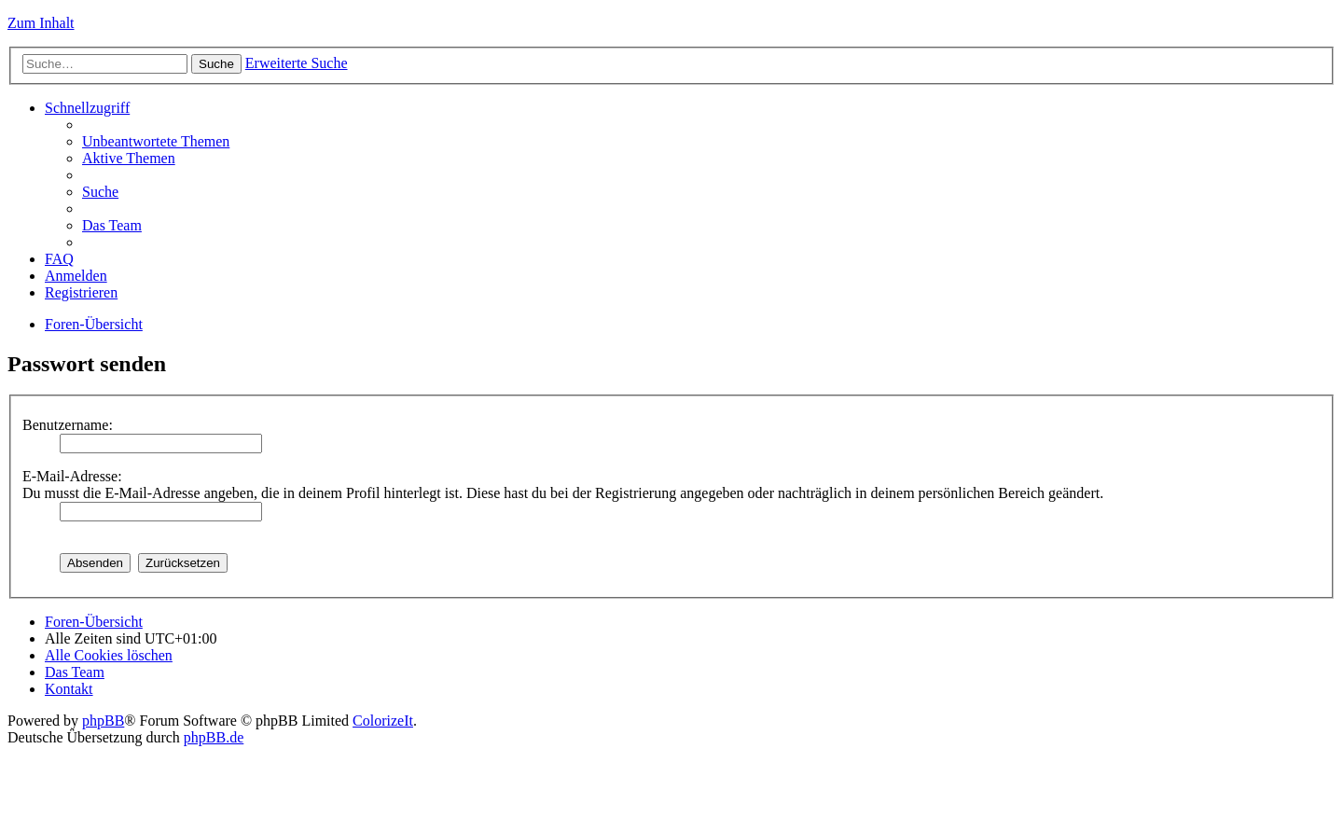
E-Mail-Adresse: (72, 476)
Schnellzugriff (87, 108)
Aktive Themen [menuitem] (128, 158)
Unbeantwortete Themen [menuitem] (155, 141)
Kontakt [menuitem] (69, 689)
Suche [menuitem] (100, 192)
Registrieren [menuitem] (81, 292)
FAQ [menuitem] (59, 259)
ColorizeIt (383, 720)
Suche (216, 64)
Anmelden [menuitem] (76, 276)
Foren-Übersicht (94, 324)
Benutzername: (67, 425)
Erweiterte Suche (296, 63)
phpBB (103, 720)
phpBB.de (213, 737)
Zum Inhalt (41, 23)
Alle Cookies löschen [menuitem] (109, 655)
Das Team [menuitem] (112, 225)
